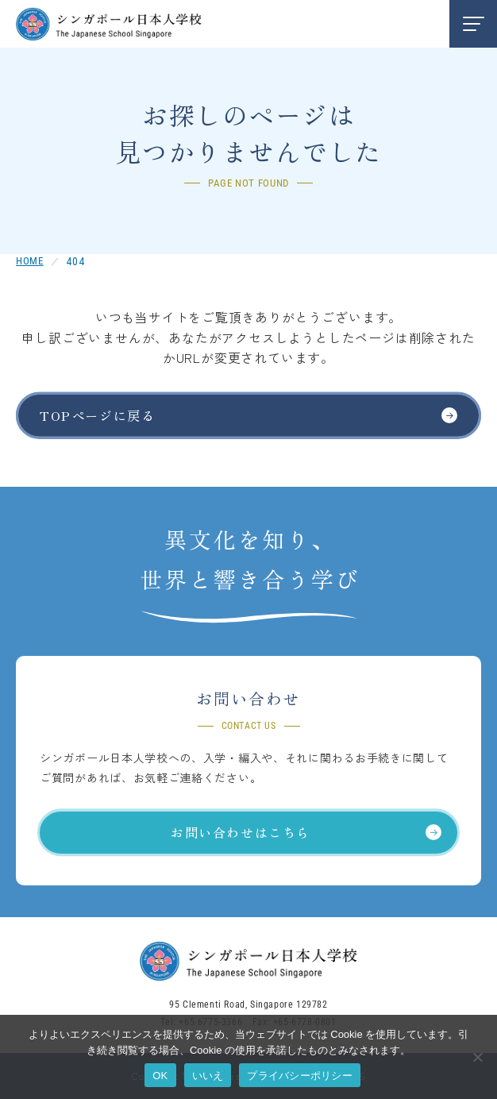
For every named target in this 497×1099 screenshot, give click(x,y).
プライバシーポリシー (300, 1076)
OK (160, 1076)
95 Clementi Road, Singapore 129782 (248, 1004)
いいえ (208, 1076)
